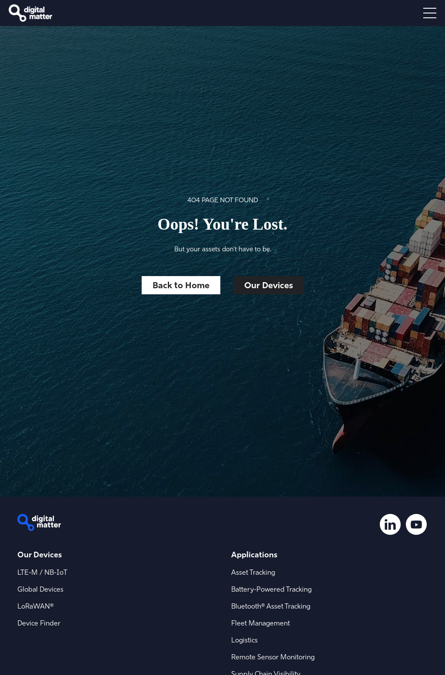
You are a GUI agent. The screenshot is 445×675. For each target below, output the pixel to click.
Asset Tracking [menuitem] (253, 572)
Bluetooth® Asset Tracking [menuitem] (270, 606)
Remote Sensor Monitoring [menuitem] (273, 656)
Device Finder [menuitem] (38, 623)
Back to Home (181, 285)
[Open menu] (429, 13)
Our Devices (268, 285)
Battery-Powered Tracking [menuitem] (271, 589)
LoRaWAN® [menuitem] (35, 606)
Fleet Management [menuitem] (260, 623)
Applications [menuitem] (254, 555)
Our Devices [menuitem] (39, 555)
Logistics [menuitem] (244, 639)
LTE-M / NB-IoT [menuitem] (42, 572)
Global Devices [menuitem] (40, 589)
